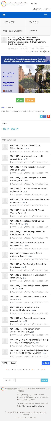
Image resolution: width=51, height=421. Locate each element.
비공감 (30, 100)
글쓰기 (46, 363)
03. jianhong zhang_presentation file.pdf (18, 111)
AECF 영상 (34, 22)
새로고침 (13, 363)
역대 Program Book (12, 31)
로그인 (46, 9)
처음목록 (5, 363)
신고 (28, 52)
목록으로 (5, 123)
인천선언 (33, 31)
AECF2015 (8, 107)
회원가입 (37, 9)
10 (38, 369)
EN (36, 4)
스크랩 (35, 52)
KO (32, 4)
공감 (20, 100)
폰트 (42, 51)
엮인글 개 (14, 129)
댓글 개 (6, 129)
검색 (44, 380)
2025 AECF (8, 22)
